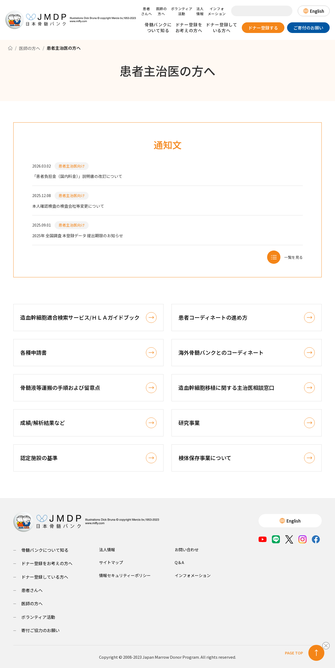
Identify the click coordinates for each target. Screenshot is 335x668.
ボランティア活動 (182, 11)
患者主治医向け (72, 166)
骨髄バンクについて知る (158, 27)
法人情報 (199, 11)
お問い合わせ (187, 549)
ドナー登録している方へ (221, 27)
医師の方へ (161, 11)
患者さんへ (146, 11)
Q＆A (179, 562)
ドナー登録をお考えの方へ (188, 27)
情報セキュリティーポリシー (125, 574)
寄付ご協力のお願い (40, 629)
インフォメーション (217, 11)
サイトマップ (111, 562)
